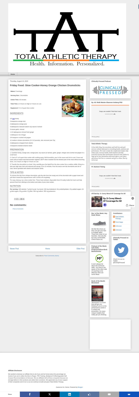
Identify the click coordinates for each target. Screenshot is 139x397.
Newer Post (14, 249)
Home (13, 74)
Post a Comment (18, 209)
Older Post (80, 249)
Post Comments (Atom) (51, 255)
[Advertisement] (47, 228)
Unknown (118, 226)
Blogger (80, 387)
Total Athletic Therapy (119, 217)
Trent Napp (119, 222)
